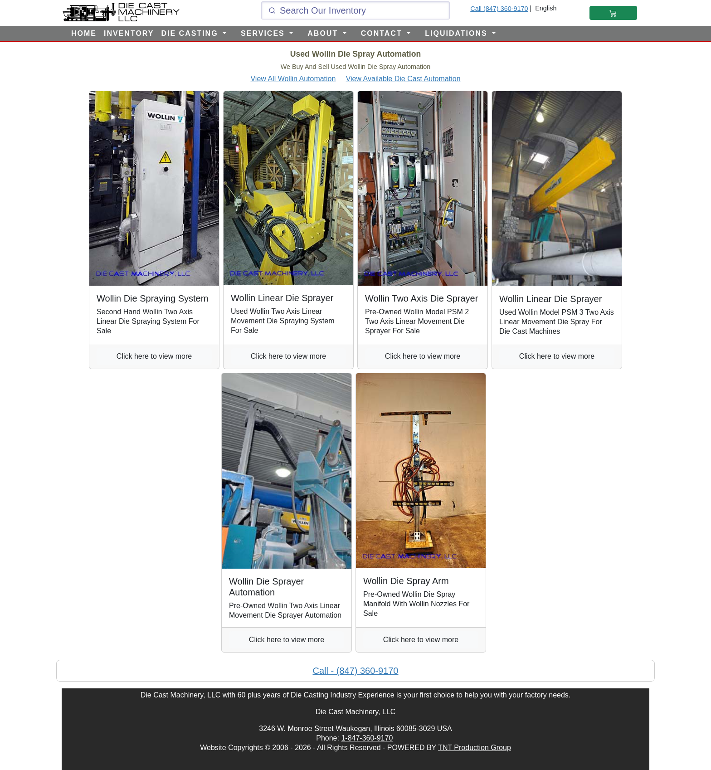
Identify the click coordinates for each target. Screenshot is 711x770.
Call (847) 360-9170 (499, 8)
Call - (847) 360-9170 (356, 671)
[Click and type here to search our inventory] (355, 10)
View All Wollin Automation (293, 79)
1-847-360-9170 (367, 738)
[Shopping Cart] (613, 13)
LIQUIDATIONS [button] (457, 33)
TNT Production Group (474, 747)
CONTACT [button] (383, 33)
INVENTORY (129, 33)
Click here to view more (154, 356)
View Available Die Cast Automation (403, 79)
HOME (84, 33)
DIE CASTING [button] (191, 33)
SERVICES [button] (264, 33)
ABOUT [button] (324, 33)
